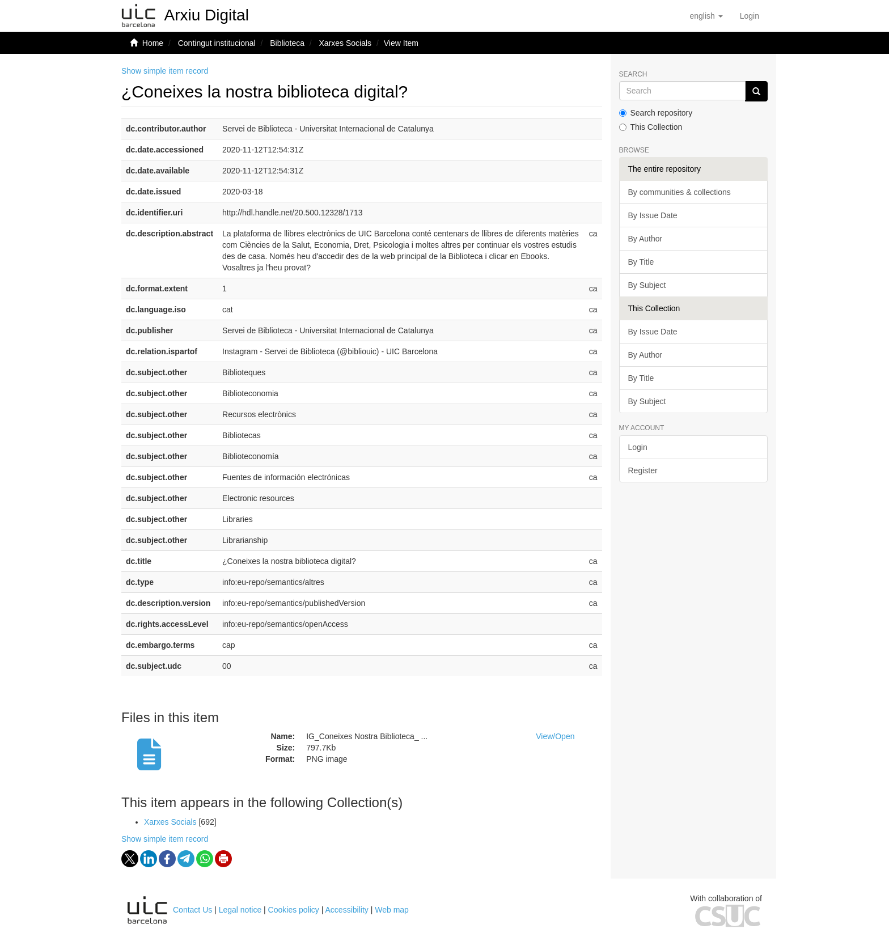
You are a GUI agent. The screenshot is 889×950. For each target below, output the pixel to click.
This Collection (651, 127)
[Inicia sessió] (749, 16)
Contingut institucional (217, 43)
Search (633, 74)
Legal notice (240, 909)
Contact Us (192, 909)
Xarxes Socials (345, 43)
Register (643, 470)
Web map (392, 909)
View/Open (555, 736)
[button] (706, 16)
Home (152, 43)
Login (637, 447)
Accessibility (347, 909)
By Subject (647, 285)
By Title (641, 261)
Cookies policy (293, 909)
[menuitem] (749, 16)
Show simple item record (164, 70)
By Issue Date (653, 215)
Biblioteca (287, 43)
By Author (645, 238)
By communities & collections (679, 192)
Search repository (656, 112)
